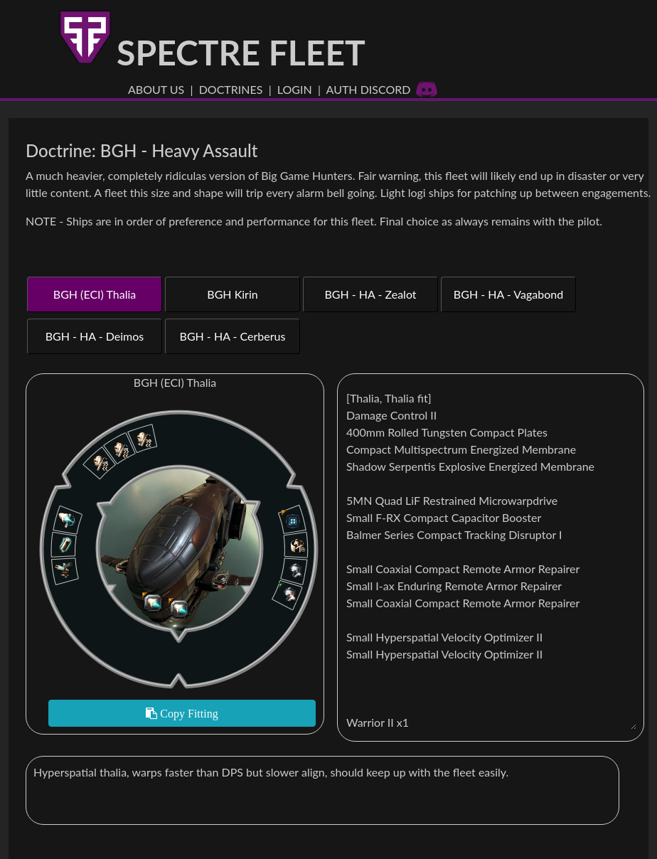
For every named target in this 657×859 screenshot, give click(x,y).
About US (156, 89)
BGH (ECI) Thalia (94, 294)
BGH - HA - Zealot (370, 294)
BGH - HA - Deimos (95, 336)
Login (294, 89)
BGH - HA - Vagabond (508, 294)
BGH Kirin (232, 294)
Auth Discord (382, 89)
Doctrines (231, 89)
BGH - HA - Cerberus (233, 336)
